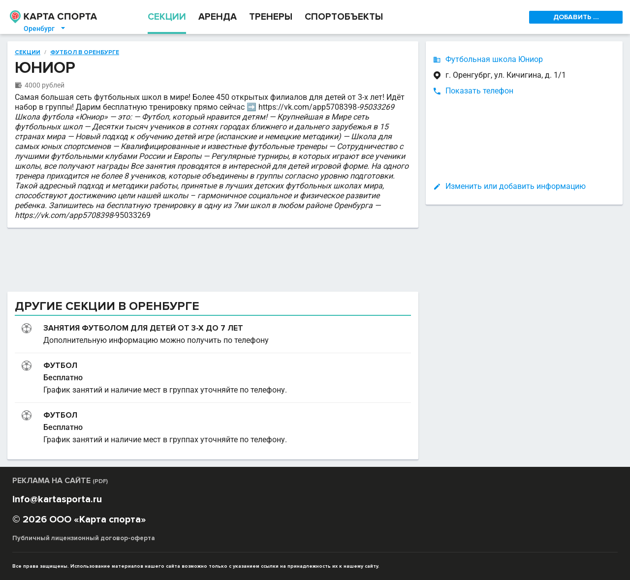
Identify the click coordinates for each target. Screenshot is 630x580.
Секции (27, 53)
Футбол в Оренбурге (84, 53)
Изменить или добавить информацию (515, 186)
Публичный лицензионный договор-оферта (83, 538)
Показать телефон (479, 90)
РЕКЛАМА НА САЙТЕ (60, 481)
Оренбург (45, 28)
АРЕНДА (217, 17)
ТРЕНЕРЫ (270, 17)
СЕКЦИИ (167, 17)
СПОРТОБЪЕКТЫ (344, 17)
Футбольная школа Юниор (494, 59)
